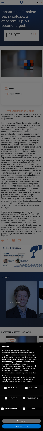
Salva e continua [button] (21, 426)
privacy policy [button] (6, 355)
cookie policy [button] (22, 364)
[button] (40, 346)
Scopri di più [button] (21, 421)
